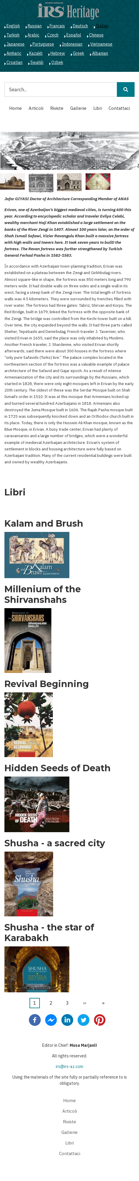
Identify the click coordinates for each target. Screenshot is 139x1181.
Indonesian (72, 44)
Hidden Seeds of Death (57, 768)
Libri (97, 108)
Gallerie (78, 108)
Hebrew (57, 53)
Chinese (96, 35)
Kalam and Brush (43, 523)
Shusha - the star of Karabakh (49, 932)
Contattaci (119, 108)
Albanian (100, 53)
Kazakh (35, 53)
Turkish (12, 35)
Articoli (36, 108)
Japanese (15, 44)
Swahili (36, 62)
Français (57, 26)
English (13, 26)
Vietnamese (101, 44)
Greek (78, 53)
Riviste (56, 108)
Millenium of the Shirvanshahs (42, 594)
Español (73, 35)
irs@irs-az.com (69, 1066)
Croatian (14, 62)
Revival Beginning (46, 684)
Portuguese (43, 44)
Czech (52, 35)
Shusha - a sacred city (54, 843)
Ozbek (57, 62)
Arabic (33, 35)
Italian (102, 26)
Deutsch (80, 26)
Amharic (13, 53)
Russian (35, 26)
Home (15, 108)
